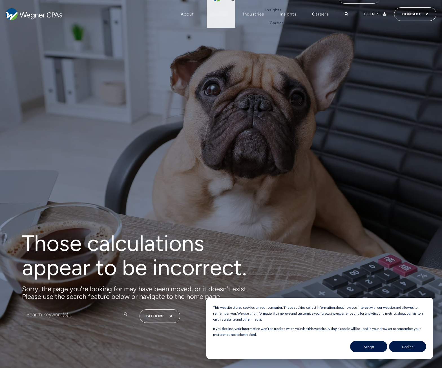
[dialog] (319, 328)
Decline (408, 347)
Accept (369, 347)
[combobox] (66, 314)
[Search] (125, 314)
